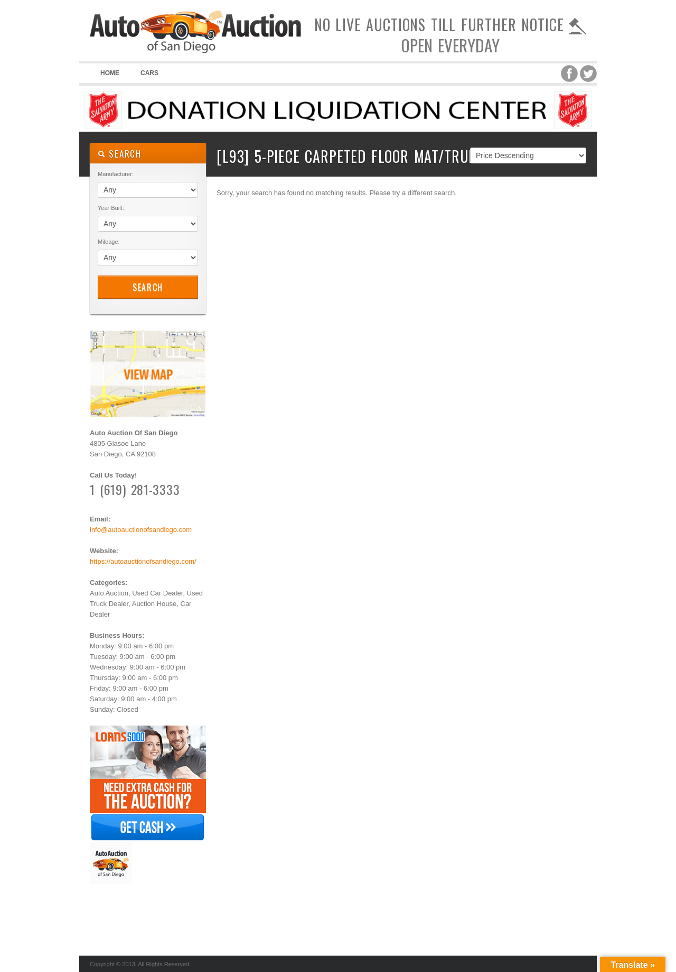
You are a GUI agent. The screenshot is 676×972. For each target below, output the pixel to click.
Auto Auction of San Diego (195, 53)
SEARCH (120, 153)
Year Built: (111, 208)
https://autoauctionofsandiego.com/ (143, 561)
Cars (149, 73)
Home (109, 73)
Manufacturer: (116, 174)
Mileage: (109, 242)
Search (148, 287)
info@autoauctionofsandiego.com (141, 530)
